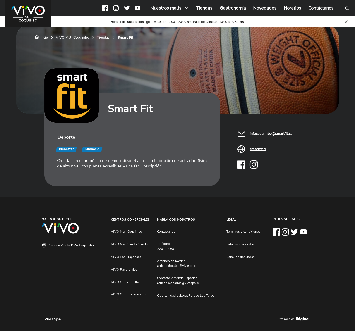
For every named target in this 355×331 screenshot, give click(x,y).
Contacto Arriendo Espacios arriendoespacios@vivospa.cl (178, 280)
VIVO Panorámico (124, 269)
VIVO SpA (52, 319)
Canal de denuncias (240, 257)
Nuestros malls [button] (165, 8)
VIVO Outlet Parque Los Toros (129, 297)
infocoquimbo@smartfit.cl (271, 133)
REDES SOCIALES (286, 219)
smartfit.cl (258, 149)
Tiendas (204, 8)
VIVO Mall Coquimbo (72, 37)
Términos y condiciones (243, 231)
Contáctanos (320, 8)
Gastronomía (233, 8)
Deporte (66, 137)
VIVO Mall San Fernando (129, 244)
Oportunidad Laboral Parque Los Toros (185, 295)
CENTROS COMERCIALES (130, 219)
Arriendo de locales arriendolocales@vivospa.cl (177, 263)
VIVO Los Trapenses (126, 257)
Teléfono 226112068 (165, 246)
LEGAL (231, 219)
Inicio (44, 37)
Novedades (264, 8)
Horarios (292, 8)
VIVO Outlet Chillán (126, 282)
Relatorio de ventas (240, 244)
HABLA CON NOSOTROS (176, 219)
